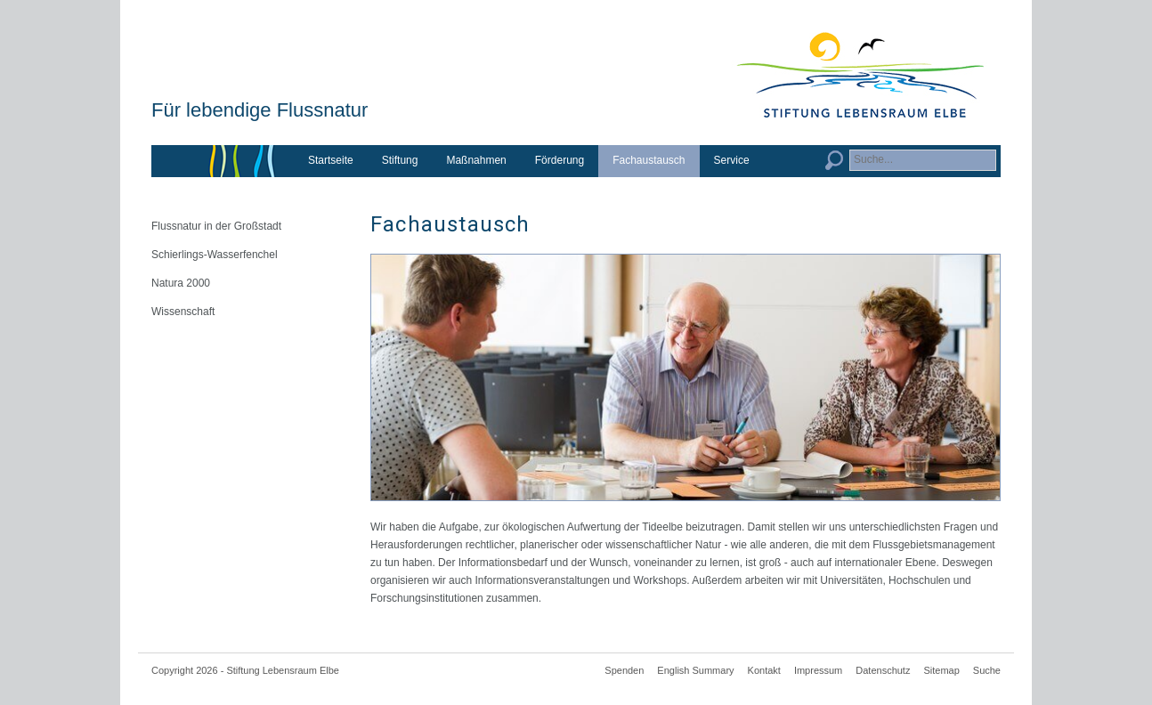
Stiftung (400, 160)
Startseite (330, 160)
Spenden (624, 670)
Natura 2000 (180, 283)
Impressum (818, 670)
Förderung (559, 160)
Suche (987, 670)
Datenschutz (883, 670)
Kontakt (764, 670)
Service (732, 160)
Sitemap (941, 670)
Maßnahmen (476, 160)
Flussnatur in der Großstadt (216, 226)
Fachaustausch (649, 160)
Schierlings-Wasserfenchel (214, 254)
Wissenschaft (183, 311)
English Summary (695, 670)
